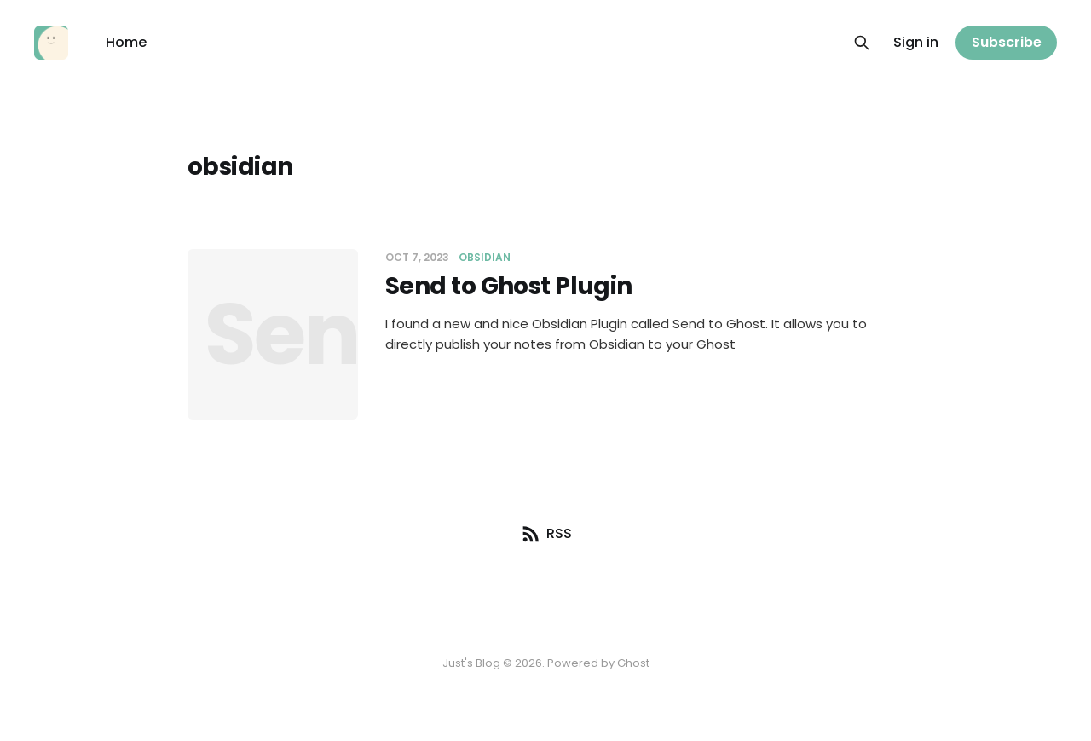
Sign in (915, 42)
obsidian (485, 257)
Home (126, 42)
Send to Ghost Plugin (508, 286)
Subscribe (1007, 42)
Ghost (633, 663)
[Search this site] (862, 42)
